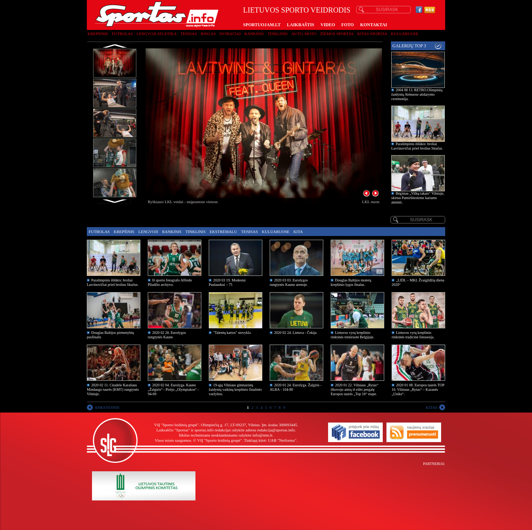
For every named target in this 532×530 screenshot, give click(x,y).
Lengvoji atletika (156, 33)
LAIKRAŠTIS (300, 24)
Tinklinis (277, 33)
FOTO (347, 24)
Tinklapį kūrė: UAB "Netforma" (270, 440)
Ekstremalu (223, 231)
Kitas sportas (372, 33)
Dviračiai (230, 33)
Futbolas (122, 33)
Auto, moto (304, 33)
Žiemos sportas (337, 33)
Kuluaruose (405, 33)
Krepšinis (98, 33)
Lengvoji (148, 231)
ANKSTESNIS (107, 407)
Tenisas (188, 33)
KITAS (431, 407)
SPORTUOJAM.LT (261, 24)
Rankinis (254, 33)
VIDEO (328, 24)
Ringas (208, 33)
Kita (298, 231)
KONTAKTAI (373, 24)
